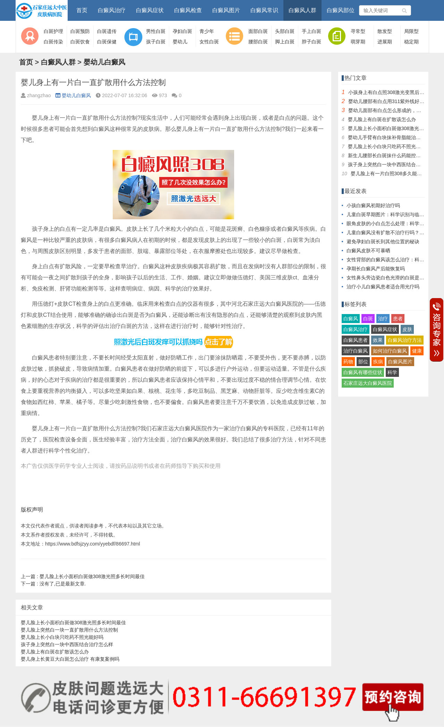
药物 (348, 361)
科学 (392, 372)
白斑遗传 (107, 31)
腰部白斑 (258, 41)
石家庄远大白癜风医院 (367, 383)
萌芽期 (358, 41)
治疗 (383, 318)
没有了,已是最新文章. (53, 583)
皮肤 (407, 329)
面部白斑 (258, 31)
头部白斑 (284, 31)
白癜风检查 (188, 10)
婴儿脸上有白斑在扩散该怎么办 (55, 651)
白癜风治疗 (112, 10)
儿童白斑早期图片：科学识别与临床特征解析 (395, 214)
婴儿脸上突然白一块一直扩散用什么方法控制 (69, 630)
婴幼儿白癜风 (104, 62)
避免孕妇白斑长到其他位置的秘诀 (383, 241)
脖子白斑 (311, 41)
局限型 (411, 31)
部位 (363, 361)
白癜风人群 (302, 10)
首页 (81, 10)
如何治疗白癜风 (390, 351)
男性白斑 (155, 31)
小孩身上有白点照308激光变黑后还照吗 (391, 92)
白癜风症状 (150, 10)
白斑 (368, 318)
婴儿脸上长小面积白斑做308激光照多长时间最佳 (83, 576)
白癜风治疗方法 (405, 340)
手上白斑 (311, 31)
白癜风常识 (264, 10)
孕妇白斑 (182, 31)
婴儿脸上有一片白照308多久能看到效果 (393, 173)
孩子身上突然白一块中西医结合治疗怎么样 (67, 644)
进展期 (384, 41)
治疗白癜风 (355, 351)
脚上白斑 (284, 41)
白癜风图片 (226, 10)
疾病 (378, 361)
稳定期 (411, 41)
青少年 (206, 31)
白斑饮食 (80, 41)
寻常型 (358, 31)
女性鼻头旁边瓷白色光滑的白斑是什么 (388, 277)
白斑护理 (53, 31)
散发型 (384, 31)
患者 (398, 318)
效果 (378, 340)
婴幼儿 (180, 41)
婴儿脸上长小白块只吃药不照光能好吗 (62, 637)
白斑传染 (53, 41)
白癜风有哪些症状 (362, 372)
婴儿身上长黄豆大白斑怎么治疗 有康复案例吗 (70, 659)
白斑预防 (80, 31)
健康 (417, 351)
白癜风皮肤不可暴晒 (368, 250)
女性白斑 (209, 41)
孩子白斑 (155, 41)
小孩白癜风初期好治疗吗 (373, 205)
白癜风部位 (341, 10)
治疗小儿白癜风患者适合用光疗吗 (383, 286)
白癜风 (350, 318)
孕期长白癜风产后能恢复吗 (376, 268)
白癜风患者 (355, 340)
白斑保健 (107, 41)
